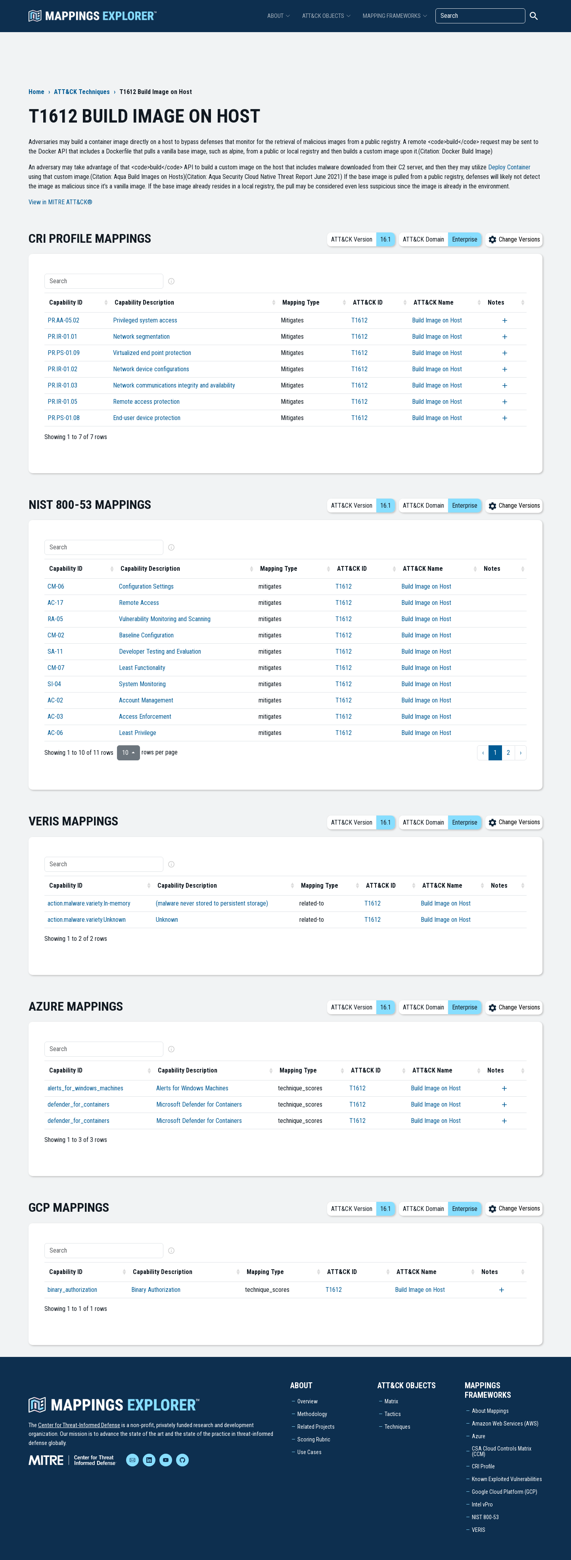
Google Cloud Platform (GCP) (504, 1492)
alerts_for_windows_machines (85, 1088)
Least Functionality (142, 668)
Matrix (391, 1401)
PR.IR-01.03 (62, 385)
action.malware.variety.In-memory (89, 903)
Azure (478, 1436)
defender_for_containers (78, 1104)
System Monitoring (142, 684)
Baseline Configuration (146, 635)
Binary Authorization (155, 1289)
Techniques (397, 1427)
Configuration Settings (146, 586)
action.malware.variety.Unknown (87, 919)
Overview (307, 1401)
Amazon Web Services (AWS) (505, 1423)
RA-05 (55, 619)
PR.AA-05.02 (63, 320)
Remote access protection (146, 401)
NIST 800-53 (485, 1517)
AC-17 (55, 602)
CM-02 (56, 635)
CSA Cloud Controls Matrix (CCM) (501, 1451)
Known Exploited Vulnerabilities (507, 1479)
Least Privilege (137, 733)
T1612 (359, 320)
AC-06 (55, 733)
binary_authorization (72, 1289)
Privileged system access (145, 320)
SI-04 (54, 684)
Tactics (393, 1414)
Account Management (146, 700)
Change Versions (514, 239)
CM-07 (56, 668)
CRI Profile (483, 1466)
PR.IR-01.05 (62, 401)
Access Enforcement (145, 716)
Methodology (312, 1414)
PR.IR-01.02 (62, 369)
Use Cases (309, 1452)
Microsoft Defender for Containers (199, 1104)
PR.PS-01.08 (64, 418)
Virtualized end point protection (152, 353)
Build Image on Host (437, 320)
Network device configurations (151, 369)
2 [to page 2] (508, 752)
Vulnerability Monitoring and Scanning (165, 619)
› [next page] (520, 752)
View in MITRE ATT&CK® (60, 202)
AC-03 (55, 716)
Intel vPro (482, 1504)
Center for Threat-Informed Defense (79, 1425)
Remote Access (139, 602)
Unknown (167, 919)
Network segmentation (141, 336)
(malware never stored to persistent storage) (212, 903)
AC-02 (55, 700)
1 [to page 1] (495, 752)
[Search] (480, 15)
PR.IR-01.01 (62, 336)
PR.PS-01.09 (64, 353)
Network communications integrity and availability (174, 385)
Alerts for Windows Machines (192, 1088)
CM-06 (56, 586)
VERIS (478, 1530)
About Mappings (490, 1411)
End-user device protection (146, 418)
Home (36, 92)
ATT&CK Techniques (82, 92)
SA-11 (55, 651)
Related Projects (316, 1427)
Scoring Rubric (313, 1439)
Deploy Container (509, 167)
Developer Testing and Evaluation (160, 651)
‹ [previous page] (483, 752)
